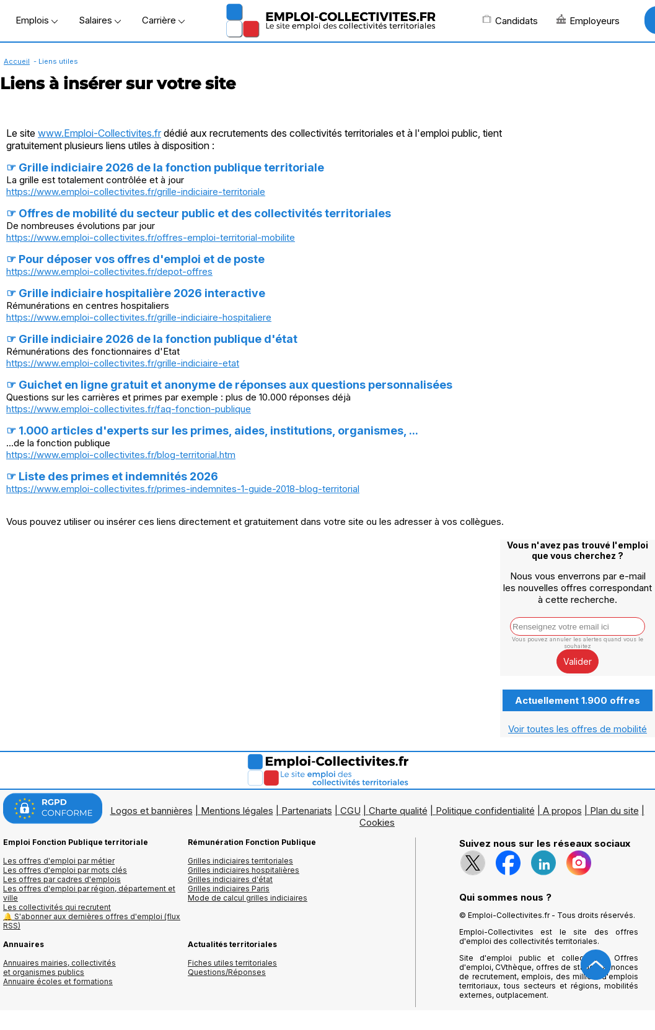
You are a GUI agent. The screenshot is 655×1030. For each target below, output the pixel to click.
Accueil (17, 61)
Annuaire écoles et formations (58, 981)
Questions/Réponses (227, 972)
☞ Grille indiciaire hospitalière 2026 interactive (135, 293)
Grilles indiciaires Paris (229, 888)
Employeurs (588, 20)
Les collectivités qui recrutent (57, 907)
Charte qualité (398, 810)
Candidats (510, 20)
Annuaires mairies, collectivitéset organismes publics (59, 967)
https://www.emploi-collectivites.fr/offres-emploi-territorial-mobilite (150, 237)
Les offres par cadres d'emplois (62, 879)
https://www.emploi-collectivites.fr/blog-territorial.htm (120, 455)
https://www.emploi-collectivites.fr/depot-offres (109, 271)
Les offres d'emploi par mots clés (65, 870)
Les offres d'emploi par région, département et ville (89, 893)
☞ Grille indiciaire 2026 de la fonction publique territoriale (165, 167)
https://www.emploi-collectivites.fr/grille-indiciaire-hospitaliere (138, 317)
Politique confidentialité (485, 810)
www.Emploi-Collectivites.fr (99, 133)
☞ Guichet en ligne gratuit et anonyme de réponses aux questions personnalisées (229, 384)
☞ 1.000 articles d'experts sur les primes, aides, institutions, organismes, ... (212, 430)
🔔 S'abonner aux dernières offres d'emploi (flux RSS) (91, 921)
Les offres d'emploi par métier (59, 860)
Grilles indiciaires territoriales (240, 860)
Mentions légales (237, 810)
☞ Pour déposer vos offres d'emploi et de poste (135, 259)
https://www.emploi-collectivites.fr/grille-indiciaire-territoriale (135, 191)
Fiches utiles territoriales (232, 962)
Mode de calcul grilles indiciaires (247, 897)
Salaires (100, 20)
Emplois (36, 20)
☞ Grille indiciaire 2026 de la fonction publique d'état (151, 338)
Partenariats (306, 810)
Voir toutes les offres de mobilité (577, 729)
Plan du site (614, 810)
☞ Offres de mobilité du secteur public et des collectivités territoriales (198, 213)
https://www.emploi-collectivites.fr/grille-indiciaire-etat (122, 363)
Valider (577, 661)
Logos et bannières (151, 810)
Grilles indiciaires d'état (230, 879)
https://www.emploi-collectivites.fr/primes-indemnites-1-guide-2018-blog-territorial (182, 489)
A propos (562, 810)
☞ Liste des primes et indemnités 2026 (112, 476)
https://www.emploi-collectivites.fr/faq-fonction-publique (128, 409)
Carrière (163, 20)
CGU (350, 810)
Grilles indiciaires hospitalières (243, 870)
